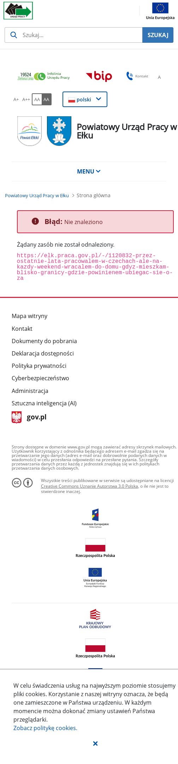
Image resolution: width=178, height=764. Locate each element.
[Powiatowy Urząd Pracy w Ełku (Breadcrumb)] (37, 195)
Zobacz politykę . (45, 728)
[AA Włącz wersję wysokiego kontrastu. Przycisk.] (47, 99)
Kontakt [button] (136, 76)
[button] (95, 743)
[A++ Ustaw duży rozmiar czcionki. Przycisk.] (26, 99)
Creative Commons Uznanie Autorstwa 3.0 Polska (89, 486)
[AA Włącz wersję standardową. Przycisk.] (37, 99)
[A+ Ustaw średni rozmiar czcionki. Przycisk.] (16, 99)
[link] (45, 77)
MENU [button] (89, 171)
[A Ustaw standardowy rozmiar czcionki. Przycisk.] (159, 77)
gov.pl (29, 417)
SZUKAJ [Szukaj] (158, 35)
